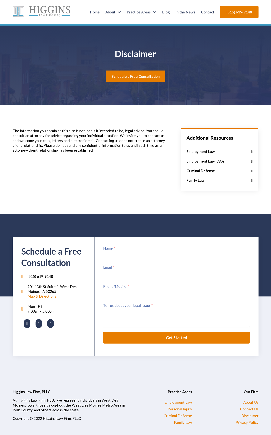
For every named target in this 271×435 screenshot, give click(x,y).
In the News (185, 12)
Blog (166, 12)
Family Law (183, 422)
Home (95, 12)
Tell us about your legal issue (126, 305)
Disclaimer (250, 415)
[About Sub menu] (119, 12)
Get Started (176, 337)
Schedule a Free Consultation (136, 76)
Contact (207, 12)
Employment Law (178, 402)
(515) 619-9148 (239, 12)
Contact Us (249, 409)
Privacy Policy (247, 422)
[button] (219, 151)
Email (107, 267)
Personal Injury (180, 409)
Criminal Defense (178, 415)
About (110, 12)
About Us (251, 402)
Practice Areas (139, 12)
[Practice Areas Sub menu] (154, 12)
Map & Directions (41, 296)
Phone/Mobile (114, 286)
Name (108, 248)
